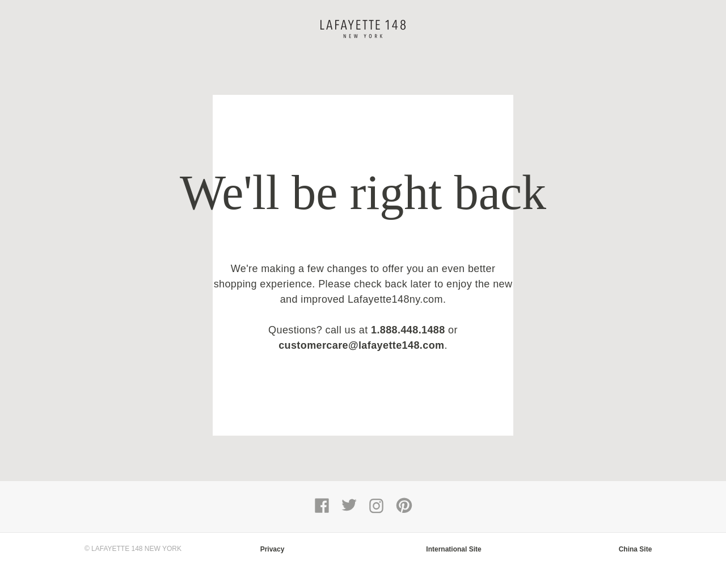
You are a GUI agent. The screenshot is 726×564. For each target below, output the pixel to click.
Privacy (272, 549)
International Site (453, 549)
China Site (635, 549)
